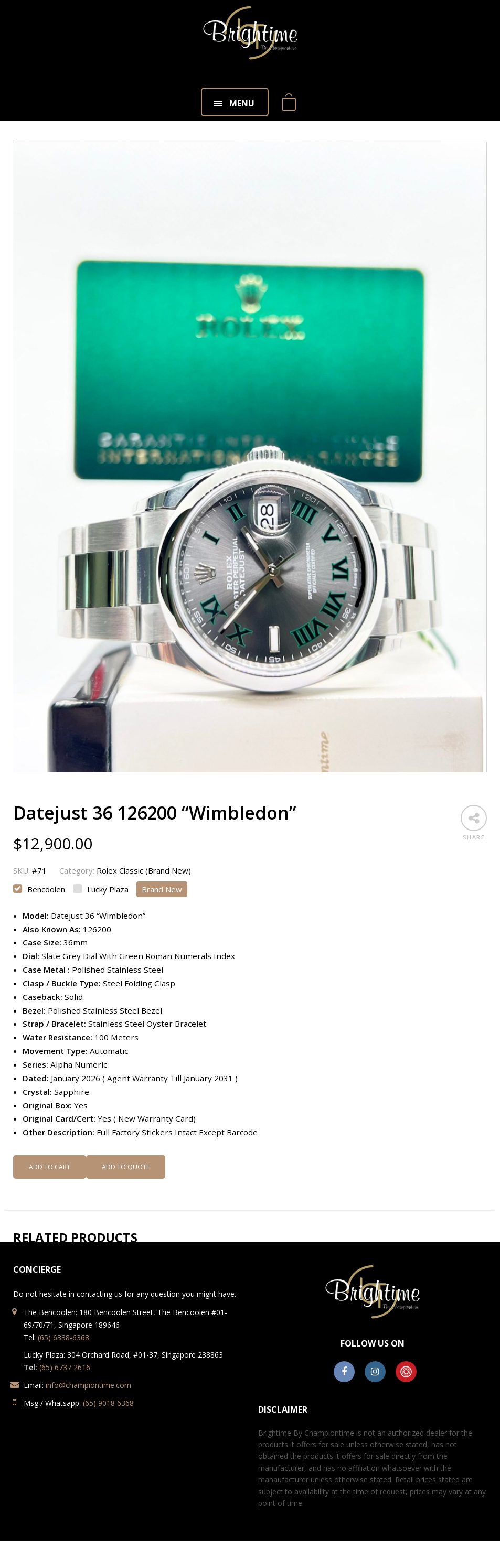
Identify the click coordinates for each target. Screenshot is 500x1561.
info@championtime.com (88, 1385)
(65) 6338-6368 (63, 1337)
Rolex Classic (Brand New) (144, 870)
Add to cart (49, 1166)
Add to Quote (126, 1166)
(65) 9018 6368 (108, 1403)
